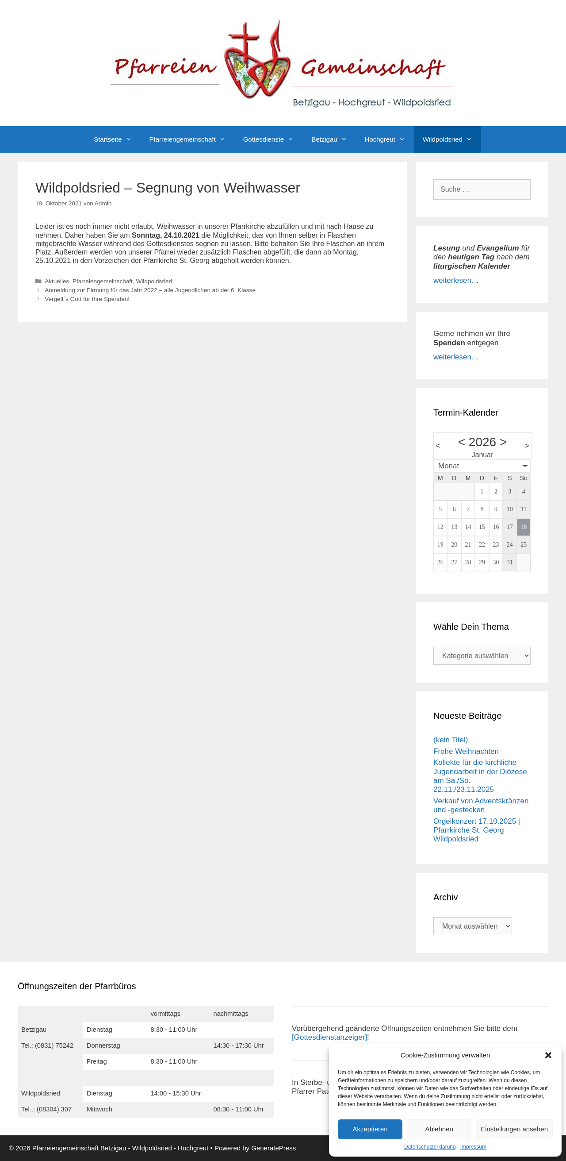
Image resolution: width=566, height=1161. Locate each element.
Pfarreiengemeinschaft (191, 139)
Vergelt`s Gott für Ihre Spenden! (87, 299)
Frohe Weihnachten (466, 751)
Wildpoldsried (452, 139)
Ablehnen (439, 1129)
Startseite (117, 139)
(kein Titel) (450, 740)
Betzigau (333, 139)
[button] (548, 1055)
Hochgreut (389, 139)
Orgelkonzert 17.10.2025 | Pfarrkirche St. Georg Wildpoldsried (476, 830)
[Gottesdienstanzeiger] (329, 1037)
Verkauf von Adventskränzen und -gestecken (480, 805)
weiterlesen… (456, 280)
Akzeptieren (369, 1129)
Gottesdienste (273, 139)
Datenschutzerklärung (430, 1147)
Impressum (473, 1147)
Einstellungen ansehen (514, 1129)
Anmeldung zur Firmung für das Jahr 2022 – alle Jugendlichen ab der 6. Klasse (150, 290)
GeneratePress (273, 1148)
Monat (448, 466)
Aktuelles (57, 281)
